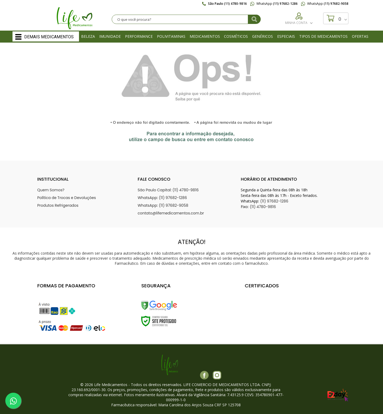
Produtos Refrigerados (57, 205)
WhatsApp (274, 3)
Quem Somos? (50, 190)
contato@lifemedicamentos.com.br (171, 213)
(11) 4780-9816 (263, 206)
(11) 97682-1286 (274, 201)
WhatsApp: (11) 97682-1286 (162, 197)
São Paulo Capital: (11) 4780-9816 (168, 190)
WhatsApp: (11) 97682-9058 (163, 205)
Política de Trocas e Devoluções (66, 197)
